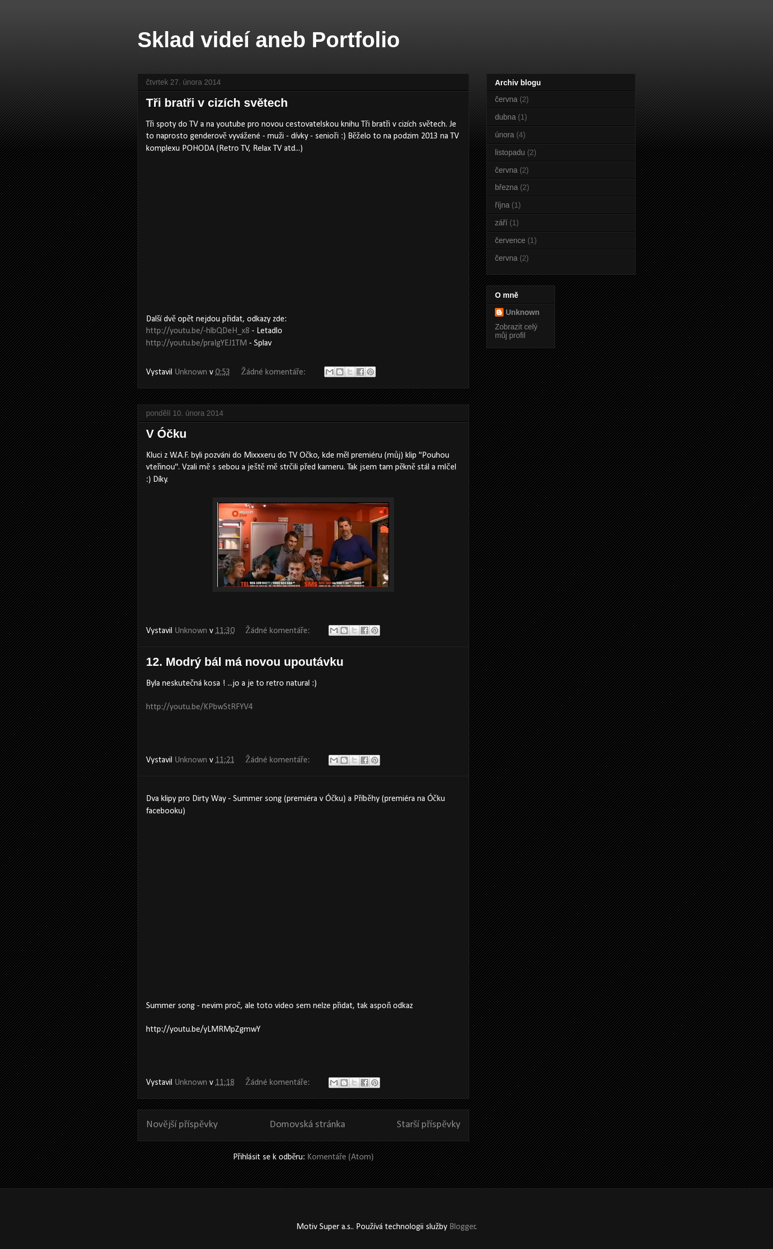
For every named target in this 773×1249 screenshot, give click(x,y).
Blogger (462, 1227)
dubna (505, 117)
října (502, 205)
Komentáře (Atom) (340, 1157)
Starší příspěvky (429, 1125)
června (506, 99)
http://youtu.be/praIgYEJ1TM (196, 343)
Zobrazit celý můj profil (516, 331)
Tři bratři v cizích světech (217, 102)
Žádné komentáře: (274, 372)
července (510, 240)
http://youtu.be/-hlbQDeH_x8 (198, 331)
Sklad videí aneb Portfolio (268, 40)
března (506, 187)
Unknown (522, 312)
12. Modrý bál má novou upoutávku (245, 661)
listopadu (510, 152)
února (504, 134)
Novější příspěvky (182, 1125)
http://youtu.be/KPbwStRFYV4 (199, 707)
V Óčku (166, 433)
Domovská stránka (307, 1125)
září (501, 222)
